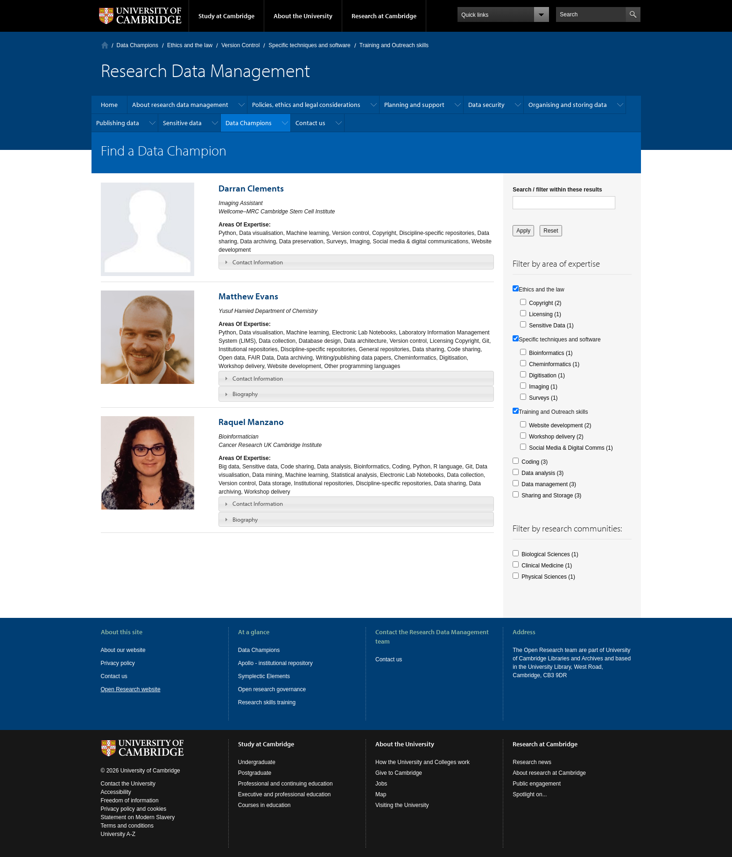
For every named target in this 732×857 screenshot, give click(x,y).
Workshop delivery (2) (556, 436)
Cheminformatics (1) (554, 364)
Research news (532, 762)
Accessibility (116, 792)
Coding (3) (534, 462)
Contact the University (128, 783)
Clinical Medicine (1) (546, 565)
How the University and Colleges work (422, 762)
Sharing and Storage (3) (551, 495)
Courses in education (264, 805)
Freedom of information (130, 800)
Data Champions (137, 45)
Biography (245, 393)
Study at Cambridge (226, 16)
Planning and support (414, 104)
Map (380, 794)
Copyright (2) (545, 303)
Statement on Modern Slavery (138, 817)
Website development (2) (560, 425)
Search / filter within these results (557, 189)
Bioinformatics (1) (550, 353)
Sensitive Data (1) (551, 325)
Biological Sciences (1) (549, 554)
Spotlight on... (530, 794)
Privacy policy (118, 663)
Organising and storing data (567, 104)
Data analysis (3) (542, 473)
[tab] (356, 262)
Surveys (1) (543, 398)
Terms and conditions (127, 825)
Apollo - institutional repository (275, 663)
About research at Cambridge (549, 773)
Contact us (310, 123)
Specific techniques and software (309, 45)
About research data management (180, 104)
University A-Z (118, 834)
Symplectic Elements (264, 676)
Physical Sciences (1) (548, 577)
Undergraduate (256, 762)
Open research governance (272, 689)
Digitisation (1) (547, 375)
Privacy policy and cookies (134, 809)
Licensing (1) (545, 314)
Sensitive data (182, 123)
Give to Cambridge (398, 773)
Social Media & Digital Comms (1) (570, 448)
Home (105, 45)
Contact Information (257, 262)
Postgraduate (254, 773)
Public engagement (537, 783)
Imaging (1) (543, 386)
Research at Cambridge (384, 16)
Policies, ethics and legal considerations (306, 104)
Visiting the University (402, 805)
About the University (303, 16)
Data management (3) (548, 484)
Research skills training (267, 702)
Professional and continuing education (285, 783)
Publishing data (117, 123)
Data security (486, 104)
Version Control (240, 45)
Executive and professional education (284, 794)
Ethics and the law (189, 45)
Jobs (381, 783)
